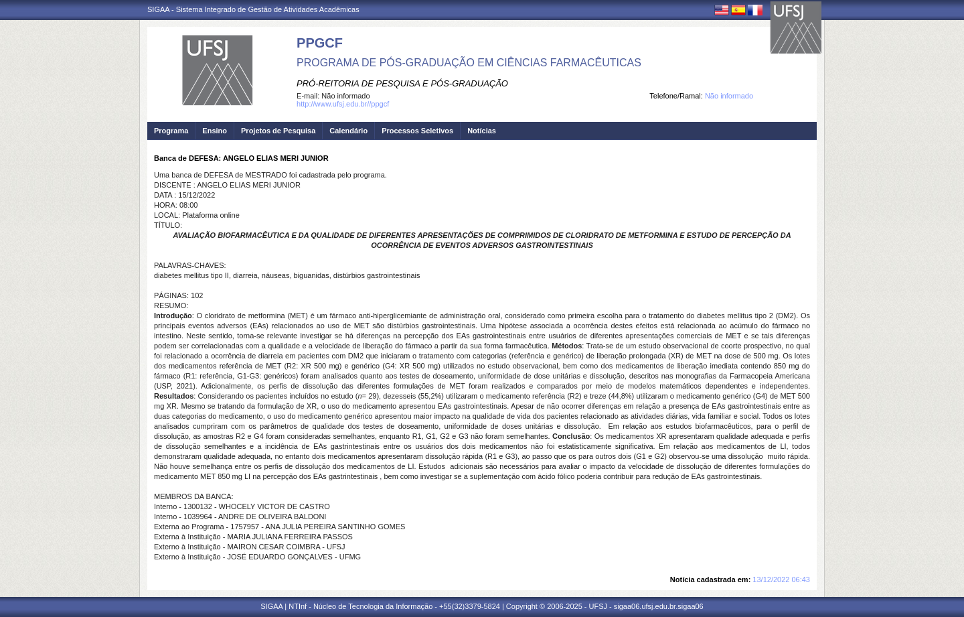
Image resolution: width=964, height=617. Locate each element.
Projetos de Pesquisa (278, 131)
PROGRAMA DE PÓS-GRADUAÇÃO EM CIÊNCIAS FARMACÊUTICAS (469, 62)
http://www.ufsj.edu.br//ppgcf (343, 104)
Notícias (481, 131)
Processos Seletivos (417, 131)
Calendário (348, 131)
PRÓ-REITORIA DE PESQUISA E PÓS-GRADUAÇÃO (402, 83)
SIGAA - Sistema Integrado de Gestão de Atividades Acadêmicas (253, 9)
